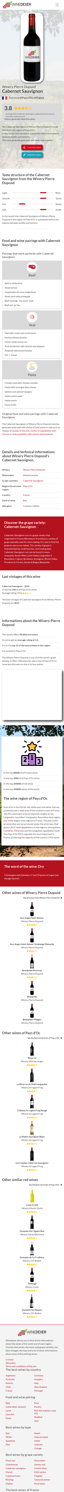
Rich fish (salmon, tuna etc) (45, 1412)
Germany (38, 1375)
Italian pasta (11, 400)
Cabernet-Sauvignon (33, 480)
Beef (32, 275)
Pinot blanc (39, 1483)
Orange (38, 1448)
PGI (21, 807)
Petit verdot (40, 1472)
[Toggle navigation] (57, 5)
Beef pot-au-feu (12, 305)
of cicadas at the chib (19, 430)
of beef (36, 427)
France (26, 495)
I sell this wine (32, 147)
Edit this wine (32, 154)
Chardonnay (12, 1464)
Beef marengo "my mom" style (19, 300)
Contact (10, 1359)
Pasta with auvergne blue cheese (20, 387)
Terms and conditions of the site (21, 1366)
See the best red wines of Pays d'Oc (45, 1185)
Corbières (8, 830)
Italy (36, 1383)
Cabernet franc (13, 1475)
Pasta (32, 375)
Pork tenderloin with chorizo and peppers (25, 346)
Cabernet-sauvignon (16, 1468)
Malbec (9, 1483)
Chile (8, 1386)
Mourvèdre (39, 1460)
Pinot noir (10, 1460)
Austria (9, 1383)
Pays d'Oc (28, 486)
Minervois (19, 830)
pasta (42, 427)
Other (37, 1440)
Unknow (38, 1444)
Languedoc (9, 817)
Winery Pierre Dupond (19, 87)
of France (39, 97)
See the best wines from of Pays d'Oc (45, 1038)
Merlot (9, 1472)
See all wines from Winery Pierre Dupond (42, 898)
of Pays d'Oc (26, 97)
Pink (8, 1444)
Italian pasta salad (13, 396)
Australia (10, 1379)
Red (25, 500)
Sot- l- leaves (11, 355)
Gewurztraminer (42, 1479)
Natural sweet (41, 1437)
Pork (36, 1403)
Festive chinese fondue (16, 337)
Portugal (38, 1390)
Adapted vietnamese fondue (18, 350)
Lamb (8, 1410)
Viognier (38, 1475)
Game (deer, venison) (16, 1406)
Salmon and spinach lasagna (18, 391)
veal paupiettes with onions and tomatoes (32, 434)
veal (50, 427)
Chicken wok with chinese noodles (21, 382)
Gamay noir (39, 1464)
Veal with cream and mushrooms (20, 333)
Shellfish (38, 1417)
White (9, 1437)
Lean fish (10, 1414)
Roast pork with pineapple (17, 296)
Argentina (10, 1375)
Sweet (37, 1433)
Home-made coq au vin (16, 341)
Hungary (38, 1379)
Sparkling (10, 1440)
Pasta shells (10, 404)
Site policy (11, 1362)
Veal (32, 325)
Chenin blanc (40, 1468)
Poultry (38, 1406)
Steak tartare (11, 287)
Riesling (9, 1479)
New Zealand (40, 1386)
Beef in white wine (13, 283)
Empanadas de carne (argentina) (20, 292)
